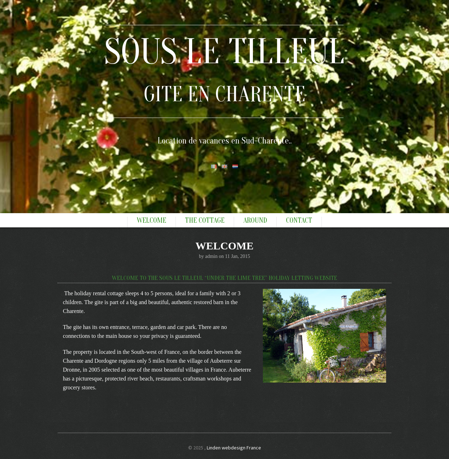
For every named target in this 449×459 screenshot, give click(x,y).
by (202, 256)
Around (255, 221)
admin (211, 256)
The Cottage (204, 221)
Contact (299, 221)
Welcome (151, 221)
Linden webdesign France (234, 447)
